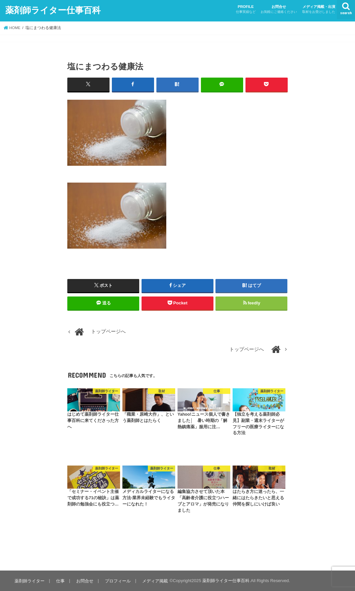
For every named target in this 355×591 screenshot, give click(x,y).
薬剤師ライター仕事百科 (53, 9)
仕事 (59, 580)
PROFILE (246, 9)
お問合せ (279, 9)
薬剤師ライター (29, 580)
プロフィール (116, 580)
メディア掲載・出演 (318, 9)
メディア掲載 (153, 580)
